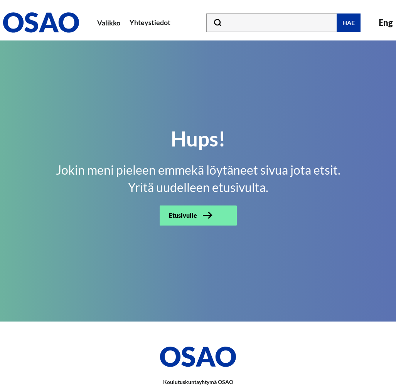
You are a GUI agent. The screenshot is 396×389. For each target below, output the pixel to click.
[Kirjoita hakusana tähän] (283, 22)
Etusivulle (183, 215)
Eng (386, 22)
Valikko (108, 23)
